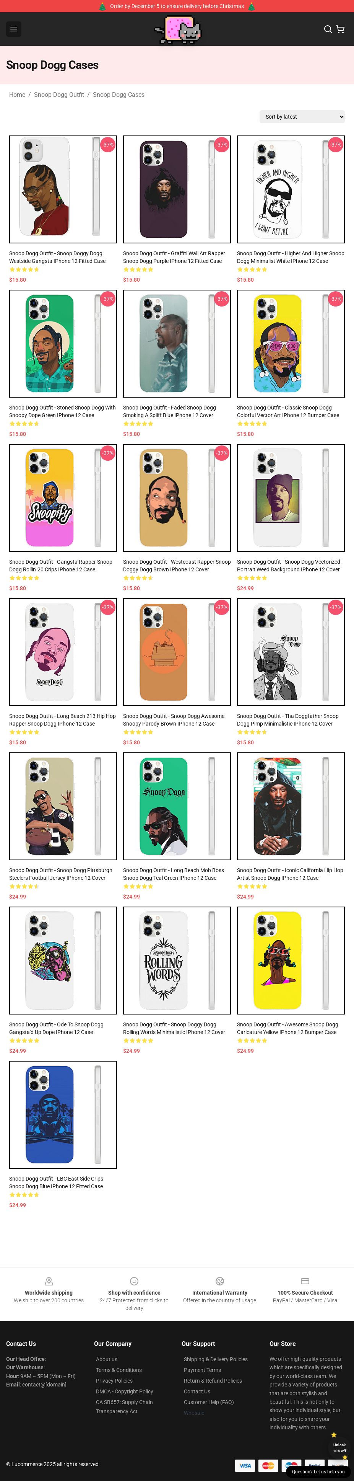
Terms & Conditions (119, 1370)
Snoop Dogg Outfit (59, 94)
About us (106, 1359)
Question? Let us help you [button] (318, 1471)
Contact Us (197, 1391)
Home (17, 94)
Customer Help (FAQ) (209, 1402)
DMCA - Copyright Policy (124, 1391)
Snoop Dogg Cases (119, 94)
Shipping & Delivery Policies (216, 1359)
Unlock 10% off (339, 1448)
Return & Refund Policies (213, 1381)
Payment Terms (202, 1370)
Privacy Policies (114, 1381)
